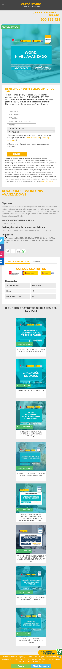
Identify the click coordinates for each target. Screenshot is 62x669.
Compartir (13, 251)
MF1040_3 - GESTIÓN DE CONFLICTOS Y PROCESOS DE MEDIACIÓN (31, 474)
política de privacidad (47, 181)
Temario (36, 261)
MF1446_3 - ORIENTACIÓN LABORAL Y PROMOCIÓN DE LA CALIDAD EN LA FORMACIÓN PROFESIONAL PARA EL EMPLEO (31, 559)
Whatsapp (23, 251)
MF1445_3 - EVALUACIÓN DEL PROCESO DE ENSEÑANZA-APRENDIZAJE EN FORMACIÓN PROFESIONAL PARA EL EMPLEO (31, 517)
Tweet (7, 251)
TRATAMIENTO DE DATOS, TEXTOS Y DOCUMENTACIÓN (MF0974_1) (31, 350)
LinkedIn (18, 251)
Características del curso (18, 261)
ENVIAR (16, 154)
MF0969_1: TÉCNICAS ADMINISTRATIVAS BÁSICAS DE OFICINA (31, 641)
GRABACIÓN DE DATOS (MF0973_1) (31, 391)
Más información (41, 666)
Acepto (21, 666)
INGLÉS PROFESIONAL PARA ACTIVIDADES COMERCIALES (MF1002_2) (31, 434)
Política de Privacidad (32, 138)
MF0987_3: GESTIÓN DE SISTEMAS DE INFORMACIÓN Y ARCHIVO (31, 598)
